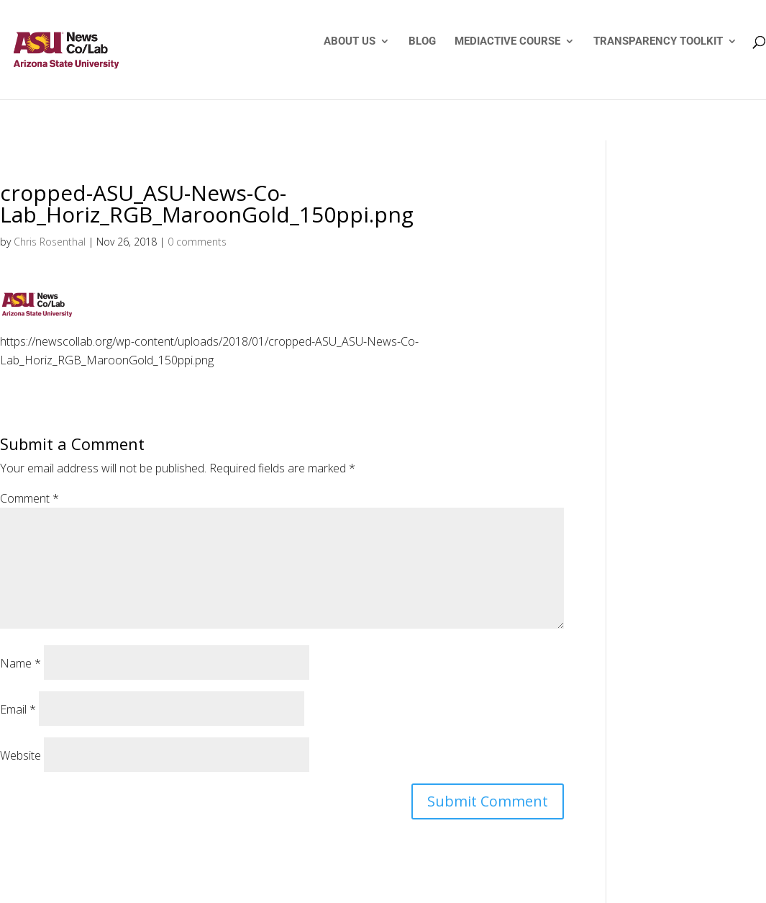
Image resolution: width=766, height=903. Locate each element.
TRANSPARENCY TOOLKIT (658, 42)
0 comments (197, 241)
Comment (29, 498)
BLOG (422, 42)
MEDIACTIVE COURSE (507, 42)
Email (18, 709)
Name (20, 663)
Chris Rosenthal (50, 241)
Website (20, 755)
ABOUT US (349, 42)
